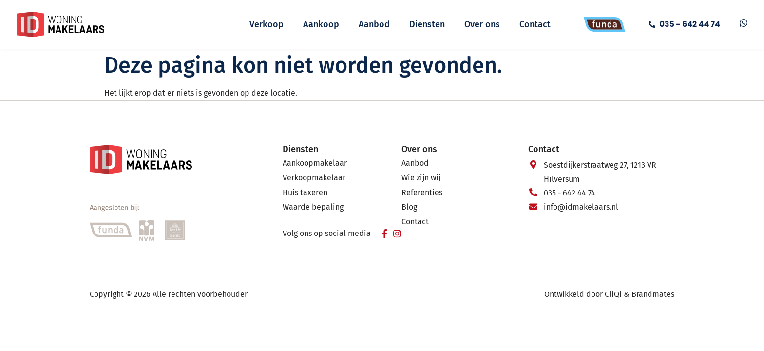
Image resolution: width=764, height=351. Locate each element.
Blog (409, 207)
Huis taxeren (305, 192)
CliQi (613, 294)
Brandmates (652, 294)
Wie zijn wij (420, 177)
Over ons (482, 24)
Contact (535, 24)
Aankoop (321, 24)
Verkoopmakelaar (314, 177)
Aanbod (374, 24)
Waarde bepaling (313, 207)
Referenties (421, 192)
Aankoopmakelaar (315, 163)
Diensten (427, 24)
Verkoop (266, 24)
